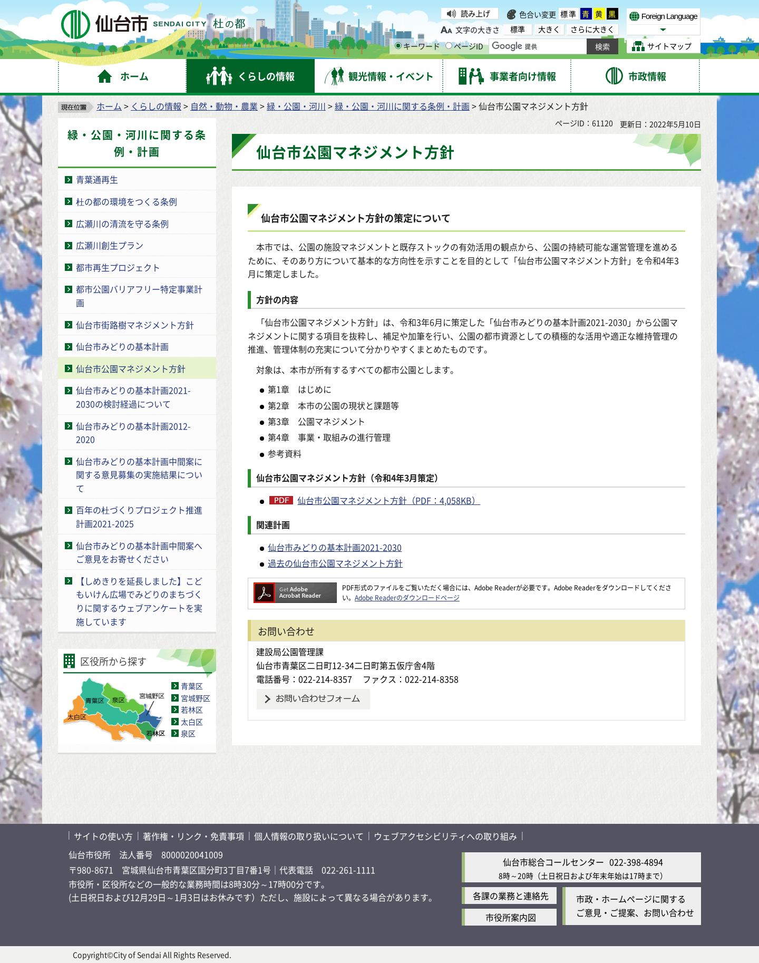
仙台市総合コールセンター (553, 861)
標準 (568, 13)
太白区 (192, 721)
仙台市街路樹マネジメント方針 (135, 324)
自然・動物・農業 (224, 106)
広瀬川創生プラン (109, 245)
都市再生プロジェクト (118, 267)
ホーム (109, 106)
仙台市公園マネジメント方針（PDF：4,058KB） (388, 500)
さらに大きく (592, 29)
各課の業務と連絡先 (511, 895)
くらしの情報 (156, 106)
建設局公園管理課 (290, 651)
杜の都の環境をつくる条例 (126, 201)
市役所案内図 (510, 917)
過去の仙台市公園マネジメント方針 (335, 563)
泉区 (188, 733)
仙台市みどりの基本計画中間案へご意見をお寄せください (139, 552)
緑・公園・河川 (296, 106)
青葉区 (192, 685)
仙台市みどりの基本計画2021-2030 (335, 547)
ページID (464, 46)
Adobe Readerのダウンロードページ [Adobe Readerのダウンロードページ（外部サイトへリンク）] (407, 597)
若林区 (192, 709)
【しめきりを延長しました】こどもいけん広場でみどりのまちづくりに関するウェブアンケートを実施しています (139, 601)
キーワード (417, 46)
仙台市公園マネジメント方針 (131, 368)
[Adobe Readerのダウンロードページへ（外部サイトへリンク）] (295, 587)
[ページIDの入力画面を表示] (448, 45)
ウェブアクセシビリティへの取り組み (445, 836)
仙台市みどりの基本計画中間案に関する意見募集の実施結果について (139, 474)
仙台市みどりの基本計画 (122, 346)
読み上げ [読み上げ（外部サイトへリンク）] (475, 13)
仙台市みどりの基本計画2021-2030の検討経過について (133, 397)
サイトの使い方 (103, 836)
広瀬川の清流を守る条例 (122, 223)
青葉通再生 (97, 179)
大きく (549, 29)
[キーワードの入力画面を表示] (398, 45)
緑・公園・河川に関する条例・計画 (402, 106)
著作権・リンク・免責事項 (193, 836)
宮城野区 (195, 698)
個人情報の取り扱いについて (309, 836)
